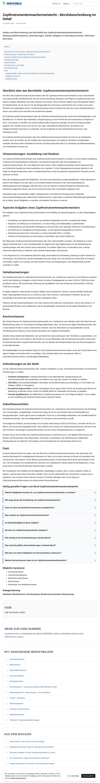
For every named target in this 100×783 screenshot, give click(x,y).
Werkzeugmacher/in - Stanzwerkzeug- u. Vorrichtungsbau (30, 692)
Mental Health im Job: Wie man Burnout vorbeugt (27, 741)
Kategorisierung (11, 79)
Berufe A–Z (56, 4)
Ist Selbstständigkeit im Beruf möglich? (22, 523)
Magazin (66, 4)
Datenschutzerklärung (18, 778)
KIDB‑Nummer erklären (14, 637)
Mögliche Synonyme (13, 76)
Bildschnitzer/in (15, 665)
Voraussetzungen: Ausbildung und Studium (19, 54)
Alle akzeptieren (88, 776)
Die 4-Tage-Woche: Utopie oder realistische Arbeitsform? (29, 758)
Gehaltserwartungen (11, 60)
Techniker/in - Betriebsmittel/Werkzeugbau (24, 720)
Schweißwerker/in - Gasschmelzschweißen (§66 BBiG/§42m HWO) (33, 687)
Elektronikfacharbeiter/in (18, 670)
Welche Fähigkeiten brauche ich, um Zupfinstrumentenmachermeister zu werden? (40, 492)
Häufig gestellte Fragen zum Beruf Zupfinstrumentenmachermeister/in (30, 73)
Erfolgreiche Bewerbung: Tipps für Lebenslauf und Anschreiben (32, 747)
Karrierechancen (10, 62)
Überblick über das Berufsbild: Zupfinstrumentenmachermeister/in (27, 52)
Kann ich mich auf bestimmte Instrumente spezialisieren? (29, 508)
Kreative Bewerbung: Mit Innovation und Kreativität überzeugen (32, 763)
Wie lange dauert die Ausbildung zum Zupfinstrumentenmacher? (33, 500)
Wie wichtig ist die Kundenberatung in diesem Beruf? (28, 538)
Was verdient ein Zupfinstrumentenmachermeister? (27, 515)
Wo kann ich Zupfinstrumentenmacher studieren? (26, 530)
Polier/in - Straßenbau (17, 698)
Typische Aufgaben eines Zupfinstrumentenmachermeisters (25, 57)
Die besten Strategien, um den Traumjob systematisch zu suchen (32, 752)
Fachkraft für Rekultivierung (19, 709)
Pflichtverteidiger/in (16, 703)
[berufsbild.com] (12, 3)
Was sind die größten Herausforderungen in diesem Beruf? (30, 545)
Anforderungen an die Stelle (14, 65)
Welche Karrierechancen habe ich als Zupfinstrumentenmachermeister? (36, 560)
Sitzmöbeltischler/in (16, 681)
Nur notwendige (73, 776)
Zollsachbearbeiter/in (17, 659)
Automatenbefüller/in (17, 676)
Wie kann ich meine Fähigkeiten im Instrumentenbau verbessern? (33, 553)
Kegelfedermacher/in (17, 714)
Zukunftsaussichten (11, 68)
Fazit (6, 71)
